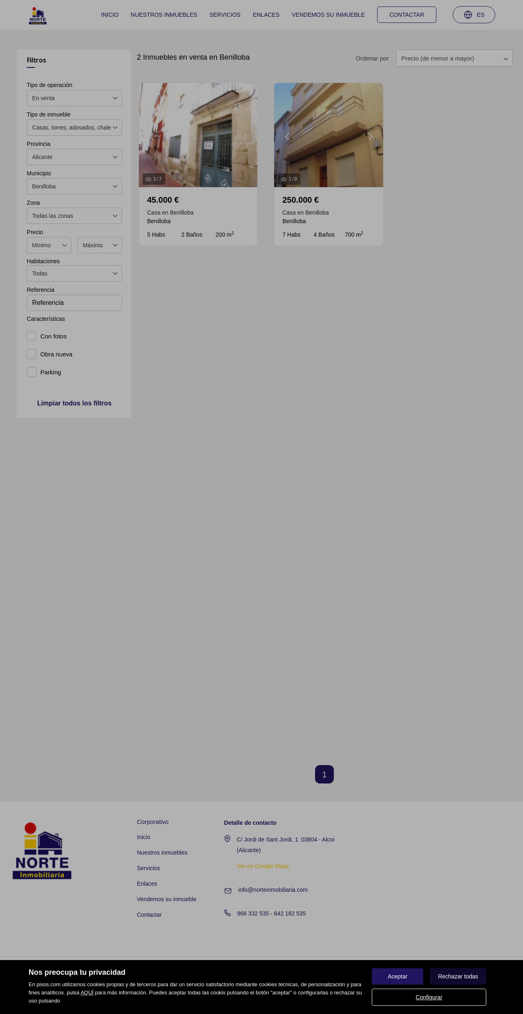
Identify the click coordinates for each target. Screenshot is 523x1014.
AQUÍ (87, 992)
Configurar (429, 997)
